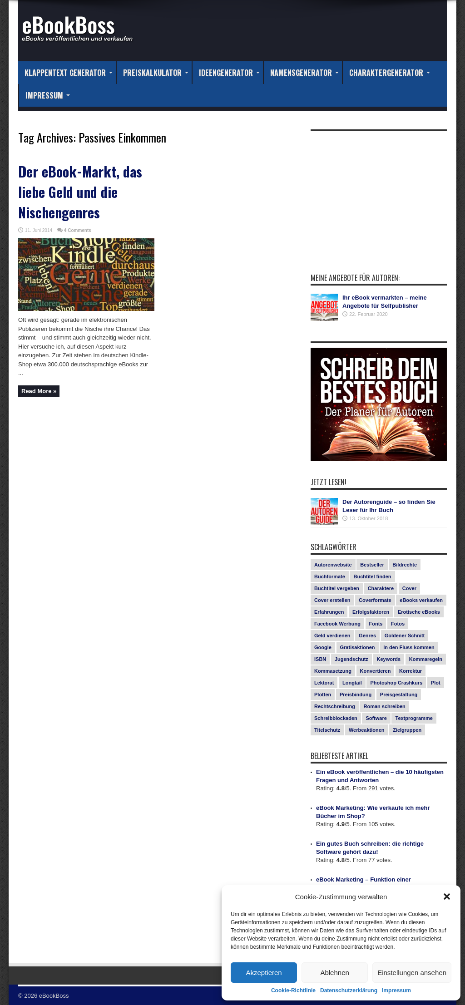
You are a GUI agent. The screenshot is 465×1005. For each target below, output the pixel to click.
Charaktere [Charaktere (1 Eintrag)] (381, 588)
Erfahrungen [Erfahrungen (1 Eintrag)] (329, 612)
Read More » (38, 391)
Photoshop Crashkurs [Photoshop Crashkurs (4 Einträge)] (396, 682)
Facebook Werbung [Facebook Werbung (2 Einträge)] (337, 623)
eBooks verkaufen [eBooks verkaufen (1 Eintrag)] (421, 600)
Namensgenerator (304, 72)
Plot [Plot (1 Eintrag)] (435, 682)
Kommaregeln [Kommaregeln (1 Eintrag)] (425, 659)
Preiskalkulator (155, 72)
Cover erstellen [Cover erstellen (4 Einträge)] (332, 600)
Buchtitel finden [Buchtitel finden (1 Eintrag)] (372, 576)
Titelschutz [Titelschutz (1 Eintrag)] (327, 730)
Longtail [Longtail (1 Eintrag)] (352, 682)
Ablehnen (334, 972)
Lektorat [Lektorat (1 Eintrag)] (324, 682)
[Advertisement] (379, 192)
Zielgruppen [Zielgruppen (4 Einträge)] (407, 730)
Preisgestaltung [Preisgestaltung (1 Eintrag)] (399, 694)
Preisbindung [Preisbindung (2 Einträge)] (355, 694)
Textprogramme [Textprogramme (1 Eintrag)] (413, 718)
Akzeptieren (264, 972)
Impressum (396, 990)
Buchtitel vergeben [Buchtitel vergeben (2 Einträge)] (336, 588)
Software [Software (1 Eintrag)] (376, 718)
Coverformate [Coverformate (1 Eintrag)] (375, 600)
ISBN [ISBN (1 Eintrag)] (320, 659)
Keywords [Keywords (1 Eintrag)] (388, 659)
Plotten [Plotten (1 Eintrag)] (322, 694)
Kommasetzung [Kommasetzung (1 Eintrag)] (332, 671)
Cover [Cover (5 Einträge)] (409, 588)
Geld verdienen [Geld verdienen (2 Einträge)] (332, 635)
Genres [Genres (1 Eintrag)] (367, 635)
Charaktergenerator (389, 72)
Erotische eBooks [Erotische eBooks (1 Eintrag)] (419, 612)
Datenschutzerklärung (348, 990)
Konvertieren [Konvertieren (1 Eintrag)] (375, 671)
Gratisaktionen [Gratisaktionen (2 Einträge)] (357, 647)
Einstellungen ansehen (411, 972)
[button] (446, 896)
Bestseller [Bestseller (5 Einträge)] (372, 564)
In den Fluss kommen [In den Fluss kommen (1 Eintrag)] (408, 647)
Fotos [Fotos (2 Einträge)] (398, 623)
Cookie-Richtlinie (293, 990)
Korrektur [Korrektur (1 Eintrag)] (410, 671)
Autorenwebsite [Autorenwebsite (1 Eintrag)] (333, 564)
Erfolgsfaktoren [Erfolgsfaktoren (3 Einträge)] (370, 612)
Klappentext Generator (69, 72)
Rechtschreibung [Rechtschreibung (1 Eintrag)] (334, 706)
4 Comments (77, 230)
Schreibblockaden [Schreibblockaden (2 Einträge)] (335, 718)
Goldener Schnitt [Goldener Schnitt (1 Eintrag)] (405, 635)
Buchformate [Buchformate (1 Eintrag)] (329, 576)
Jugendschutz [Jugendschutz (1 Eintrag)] (351, 659)
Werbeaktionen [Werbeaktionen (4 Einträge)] (367, 730)
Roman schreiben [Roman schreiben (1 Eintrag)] (384, 706)
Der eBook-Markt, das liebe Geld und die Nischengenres (80, 191)
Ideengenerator (229, 72)
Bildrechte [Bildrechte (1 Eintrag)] (404, 564)
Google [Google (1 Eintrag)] (322, 647)
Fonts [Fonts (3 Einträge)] (376, 623)
